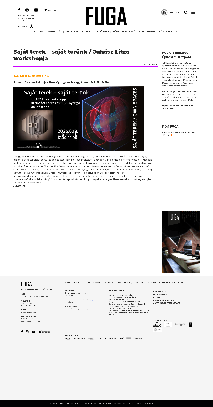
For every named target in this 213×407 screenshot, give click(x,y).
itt (172, 135)
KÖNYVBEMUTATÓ (124, 31)
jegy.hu (93, 300)
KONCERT (88, 31)
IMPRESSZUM (92, 282)
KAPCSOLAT (72, 282)
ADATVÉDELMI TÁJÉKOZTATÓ (165, 282)
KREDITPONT (147, 31)
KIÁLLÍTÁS (72, 31)
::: (35, 31)
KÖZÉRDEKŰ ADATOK (130, 282)
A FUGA (108, 282)
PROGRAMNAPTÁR (50, 31)
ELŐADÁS (103, 31)
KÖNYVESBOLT (168, 31)
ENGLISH (174, 12)
